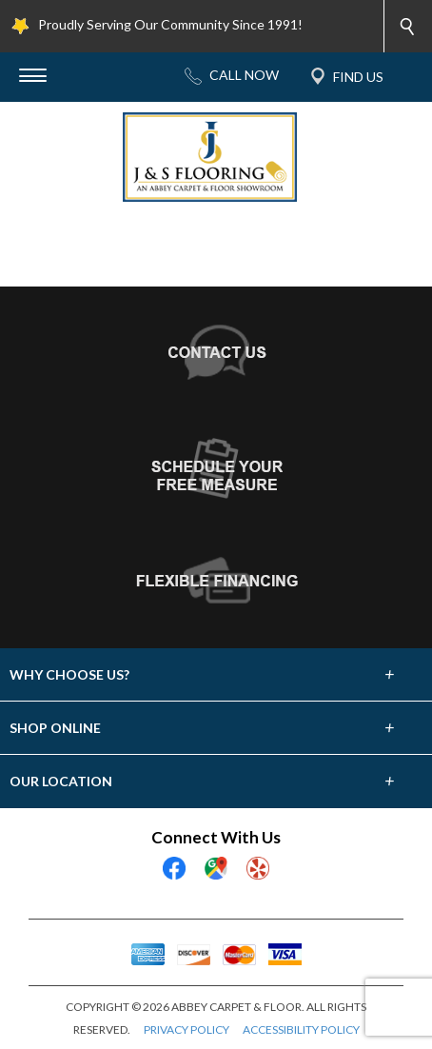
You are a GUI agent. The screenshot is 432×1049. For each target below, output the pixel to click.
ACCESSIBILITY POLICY (301, 1029)
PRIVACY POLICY (186, 1029)
